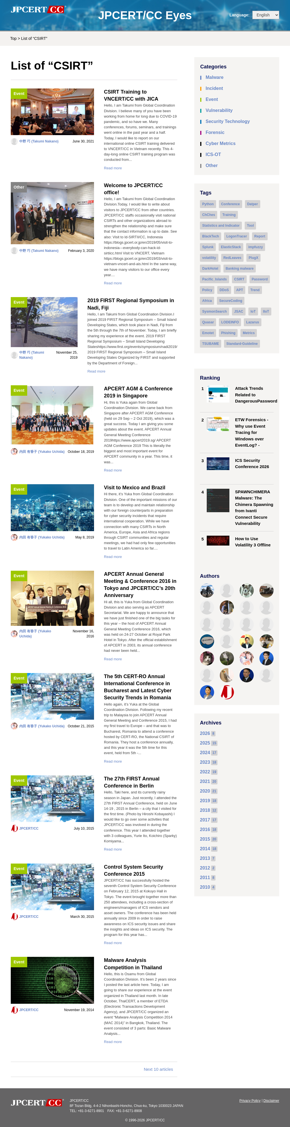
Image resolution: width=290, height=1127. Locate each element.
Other (19, 187)
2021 (205, 781)
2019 (205, 800)
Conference (230, 204)
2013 (205, 858)
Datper (252, 204)
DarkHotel (210, 269)
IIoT (266, 311)
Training (229, 215)
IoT (253, 311)
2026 (205, 733)
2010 (205, 887)
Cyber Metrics (221, 143)
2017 (205, 819)
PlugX (253, 258)
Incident (214, 88)
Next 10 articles (158, 1069)
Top (13, 38)
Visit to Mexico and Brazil (134, 487)
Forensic (215, 132)
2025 (205, 743)
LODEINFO (230, 322)
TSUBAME (210, 344)
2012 (205, 868)
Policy (207, 290)
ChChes (208, 215)
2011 (205, 877)
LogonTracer (236, 236)
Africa (207, 301)
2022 (205, 771)
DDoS (224, 290)
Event (19, 93)
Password (260, 279)
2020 (205, 791)
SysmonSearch (214, 311)
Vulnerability (219, 110)
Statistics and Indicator (221, 226)
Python (208, 204)
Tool (250, 226)
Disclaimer (271, 1101)
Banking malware (240, 269)
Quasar (208, 322)
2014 (205, 848)
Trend (255, 290)
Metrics (249, 333)
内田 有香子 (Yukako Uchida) (42, 452)
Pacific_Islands (214, 279)
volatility (209, 258)
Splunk (208, 247)
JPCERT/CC (29, 828)
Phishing (228, 333)
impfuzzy (255, 247)
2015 (205, 839)
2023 (205, 762)
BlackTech (210, 236)
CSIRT (239, 279)
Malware (214, 77)
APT (239, 290)
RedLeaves (232, 258)
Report (259, 236)
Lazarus (252, 322)
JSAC (238, 311)
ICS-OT (213, 154)
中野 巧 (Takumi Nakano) (38, 141)
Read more (113, 168)
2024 (205, 752)
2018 (205, 810)
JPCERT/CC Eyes (145, 15)
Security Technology (228, 121)
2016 (205, 829)
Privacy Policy (250, 1101)
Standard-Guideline (242, 344)
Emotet (208, 333)
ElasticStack (231, 247)
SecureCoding (230, 301)
